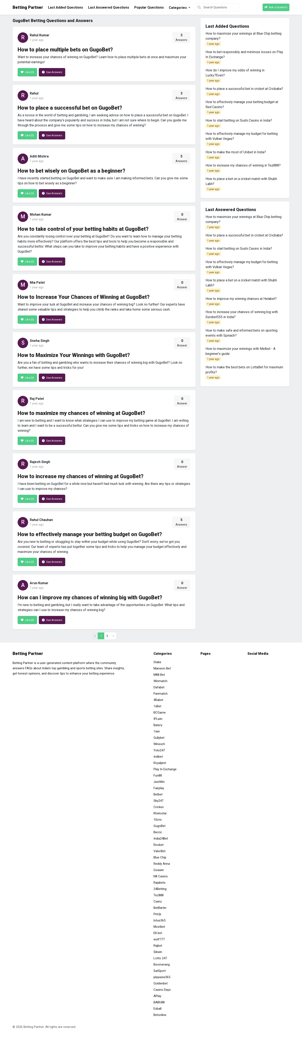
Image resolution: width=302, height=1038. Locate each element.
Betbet (158, 794)
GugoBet (159, 826)
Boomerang (162, 964)
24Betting (160, 889)
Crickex (159, 807)
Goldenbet (161, 983)
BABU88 (159, 1002)
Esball (157, 1008)
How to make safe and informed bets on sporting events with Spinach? (241, 335)
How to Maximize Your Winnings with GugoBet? (74, 355)
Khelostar (160, 813)
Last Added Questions (65, 7)
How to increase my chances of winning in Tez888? (243, 168)
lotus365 (159, 920)
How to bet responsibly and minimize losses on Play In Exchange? (244, 57)
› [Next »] (113, 635)
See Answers (52, 72)
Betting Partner (28, 7)
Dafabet (159, 687)
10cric (158, 819)
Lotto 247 (160, 958)
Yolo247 (159, 750)
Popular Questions (149, 7)
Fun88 (158, 775)
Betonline (160, 1015)
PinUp (157, 914)
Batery (158, 725)
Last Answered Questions (108, 7)
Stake (157, 662)
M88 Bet (159, 675)
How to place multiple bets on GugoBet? (65, 50)
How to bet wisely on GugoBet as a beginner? (71, 171)
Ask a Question (276, 7)
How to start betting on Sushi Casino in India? (239, 123)
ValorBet (159, 851)
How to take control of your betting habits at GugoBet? (83, 229)
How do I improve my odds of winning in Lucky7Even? (235, 75)
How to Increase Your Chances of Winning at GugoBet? (84, 297)
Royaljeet (160, 763)
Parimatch (161, 693)
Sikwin (158, 952)
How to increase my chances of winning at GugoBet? (80, 476)
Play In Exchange (165, 769)
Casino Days (162, 990)
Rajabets (159, 882)
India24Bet (161, 838)
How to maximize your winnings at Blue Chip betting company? (243, 38)
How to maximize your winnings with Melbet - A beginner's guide (240, 354)
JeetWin (159, 782)
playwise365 (162, 977)
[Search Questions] (217, 7)
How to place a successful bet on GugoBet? (70, 108)
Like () (27, 72)
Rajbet (158, 945)
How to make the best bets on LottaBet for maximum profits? (244, 372)
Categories (178, 7)
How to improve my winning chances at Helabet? (241, 301)
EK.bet (158, 933)
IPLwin (158, 719)
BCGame (160, 712)
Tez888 (159, 895)
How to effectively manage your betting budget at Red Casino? (242, 107)
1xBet (157, 706)
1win (157, 731)
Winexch (159, 744)
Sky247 (158, 801)
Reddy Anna (162, 864)
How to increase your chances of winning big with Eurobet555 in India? (242, 317)
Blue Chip (160, 857)
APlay (157, 996)
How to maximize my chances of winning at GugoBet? (81, 413)
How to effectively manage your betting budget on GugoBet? (90, 534)
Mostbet (159, 927)
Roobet (159, 845)
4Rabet (158, 700)
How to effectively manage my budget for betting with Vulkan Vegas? (242, 139)
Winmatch (160, 681)
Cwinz (158, 901)
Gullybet (159, 738)
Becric (158, 832)
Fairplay (159, 788)
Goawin (159, 870)
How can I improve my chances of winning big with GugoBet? (90, 597)
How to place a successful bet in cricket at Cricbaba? (244, 91)
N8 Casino (161, 876)
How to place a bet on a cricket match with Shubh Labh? (241, 184)
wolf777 (159, 939)
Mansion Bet (162, 668)
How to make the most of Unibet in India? (236, 155)
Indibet (158, 756)
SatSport (160, 971)
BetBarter (160, 908)
